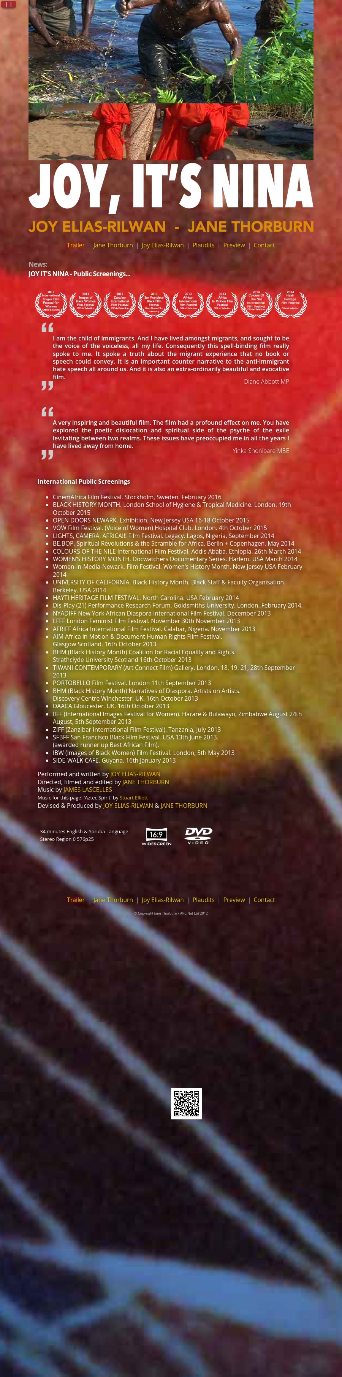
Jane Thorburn (113, 245)
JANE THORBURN (145, 782)
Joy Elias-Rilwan (163, 245)
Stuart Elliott (134, 797)
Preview (234, 245)
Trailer (76, 245)
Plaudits (204, 245)
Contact (264, 245)
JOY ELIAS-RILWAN (135, 774)
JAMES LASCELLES (87, 789)
